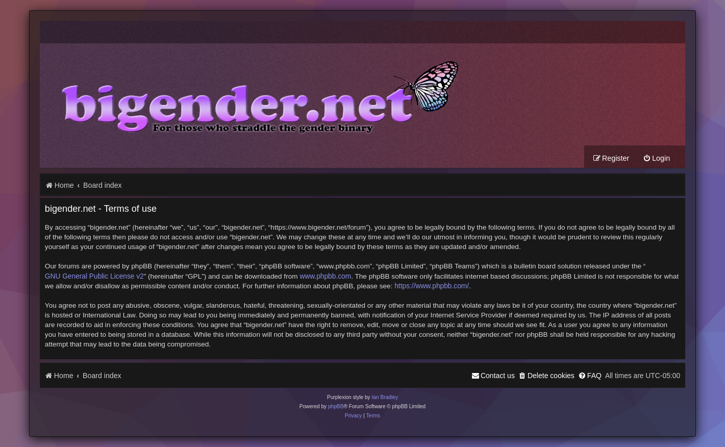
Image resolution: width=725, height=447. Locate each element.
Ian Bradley (384, 397)
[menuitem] (656, 158)
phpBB (336, 406)
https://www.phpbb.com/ (431, 286)
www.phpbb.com (325, 276)
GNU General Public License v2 (94, 276)
